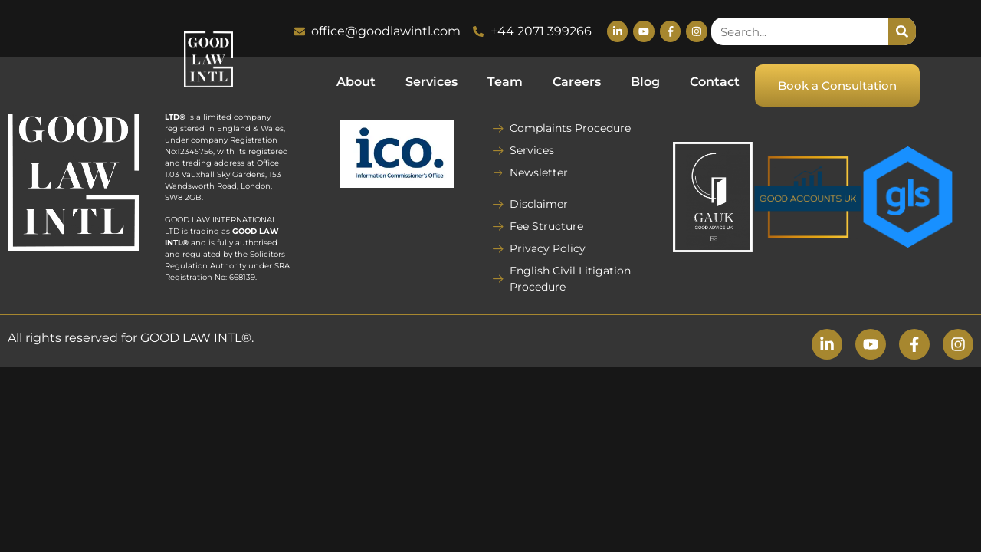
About (356, 81)
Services (431, 81)
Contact (715, 81)
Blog (645, 81)
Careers (577, 81)
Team (505, 81)
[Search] (902, 31)
